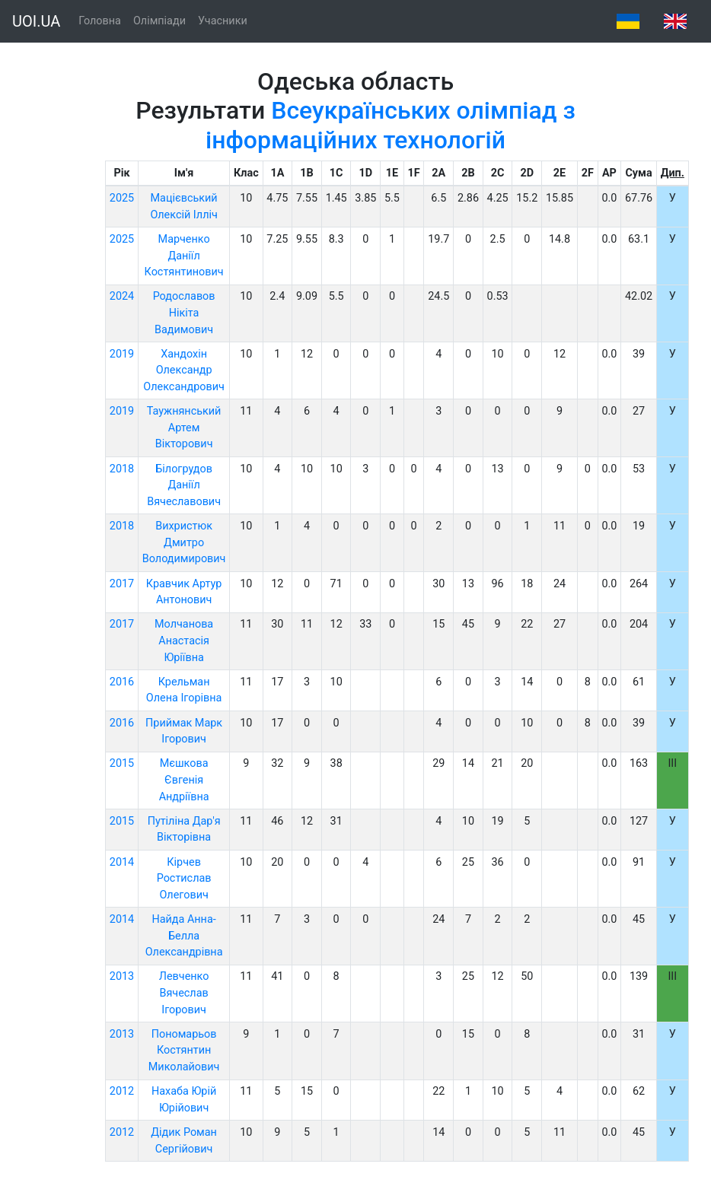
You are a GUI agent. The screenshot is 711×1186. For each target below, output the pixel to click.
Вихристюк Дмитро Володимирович (184, 542)
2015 (122, 763)
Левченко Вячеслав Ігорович (184, 993)
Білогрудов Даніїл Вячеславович (184, 485)
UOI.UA (36, 21)
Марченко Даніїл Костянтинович (184, 255)
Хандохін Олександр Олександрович (184, 370)
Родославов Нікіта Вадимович (184, 312)
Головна (99, 20)
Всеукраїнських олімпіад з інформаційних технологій (390, 125)
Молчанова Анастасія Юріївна (184, 640)
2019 (122, 354)
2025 (122, 198)
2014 (122, 862)
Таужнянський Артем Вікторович (184, 427)
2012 (122, 1091)
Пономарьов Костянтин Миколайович (184, 1050)
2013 (122, 976)
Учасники (222, 20)
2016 (122, 682)
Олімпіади (159, 20)
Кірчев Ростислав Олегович (184, 878)
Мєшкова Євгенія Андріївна (184, 780)
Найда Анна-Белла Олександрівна (184, 936)
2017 (122, 583)
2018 (122, 469)
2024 (122, 296)
